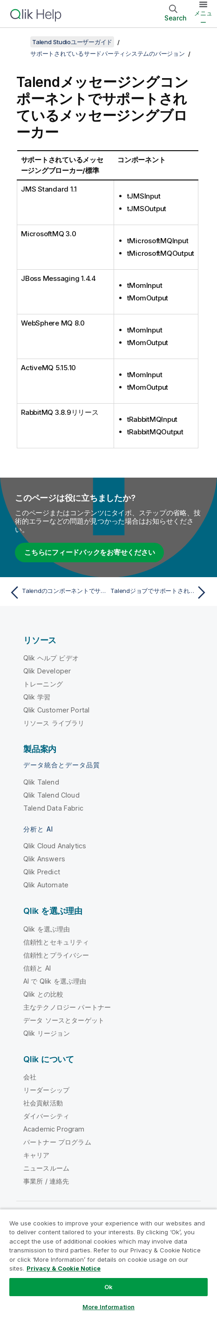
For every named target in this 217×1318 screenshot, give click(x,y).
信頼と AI (37, 968)
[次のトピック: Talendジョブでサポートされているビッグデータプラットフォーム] (160, 592)
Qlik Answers (44, 859)
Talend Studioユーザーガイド (72, 42)
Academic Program (54, 1129)
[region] (108, 1263)
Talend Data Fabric (53, 808)
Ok (108, 1287)
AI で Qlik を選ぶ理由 (54, 981)
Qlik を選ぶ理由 (46, 929)
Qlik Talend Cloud (51, 795)
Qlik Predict (41, 872)
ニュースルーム (46, 1168)
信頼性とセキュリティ (56, 942)
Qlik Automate (45, 885)
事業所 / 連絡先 (46, 1181)
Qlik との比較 (43, 994)
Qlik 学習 (36, 697)
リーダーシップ (46, 1090)
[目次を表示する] (19, 42)
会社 (29, 1077)
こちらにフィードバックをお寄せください (89, 552)
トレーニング (43, 684)
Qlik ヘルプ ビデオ (51, 658)
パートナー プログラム (57, 1142)
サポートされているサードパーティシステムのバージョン (107, 53)
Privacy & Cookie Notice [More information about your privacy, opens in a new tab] (64, 1268)
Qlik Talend (41, 782)
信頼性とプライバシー (56, 955)
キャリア (36, 1155)
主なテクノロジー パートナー (67, 1007)
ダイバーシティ (46, 1116)
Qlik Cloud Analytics (54, 846)
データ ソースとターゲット (63, 1020)
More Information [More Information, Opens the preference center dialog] (108, 1307)
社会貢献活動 (43, 1103)
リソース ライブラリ (54, 723)
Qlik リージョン (46, 1033)
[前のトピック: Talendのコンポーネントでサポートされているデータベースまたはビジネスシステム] (57, 592)
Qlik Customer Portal (56, 710)
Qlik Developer (47, 671)
